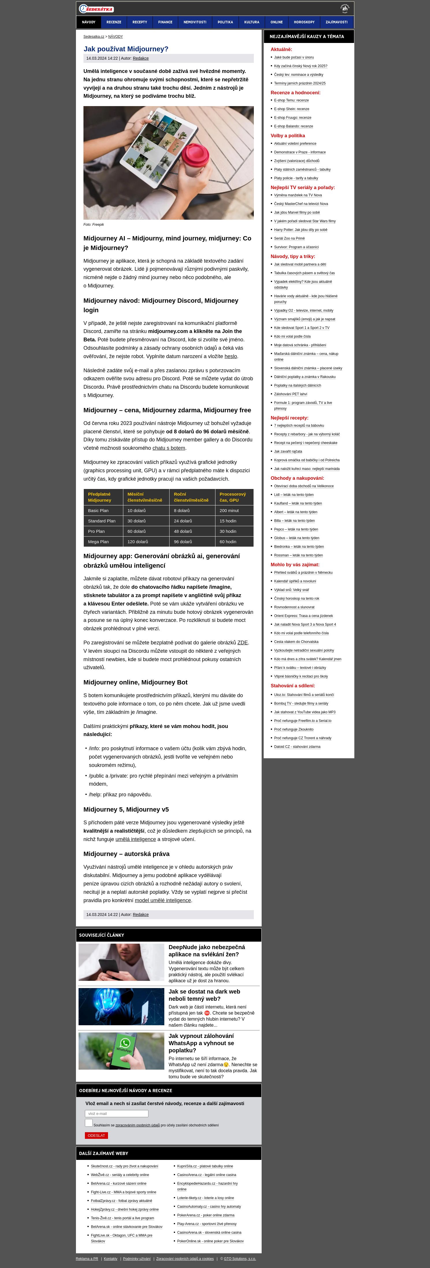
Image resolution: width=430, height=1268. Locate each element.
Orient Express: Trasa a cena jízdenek (303, 616)
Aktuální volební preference (295, 144)
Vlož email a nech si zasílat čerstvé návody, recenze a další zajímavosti (164, 1103)
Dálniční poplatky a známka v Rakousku (305, 377)
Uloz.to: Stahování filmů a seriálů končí (304, 695)
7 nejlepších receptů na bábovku (299, 426)
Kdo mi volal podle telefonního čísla (301, 633)
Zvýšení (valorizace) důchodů (297, 161)
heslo (231, 356)
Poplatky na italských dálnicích (297, 385)
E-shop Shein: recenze (291, 109)
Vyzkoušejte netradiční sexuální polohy (304, 650)
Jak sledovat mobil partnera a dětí (300, 264)
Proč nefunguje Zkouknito (294, 729)
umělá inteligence (136, 839)
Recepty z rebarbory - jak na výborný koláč (307, 434)
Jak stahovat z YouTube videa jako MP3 (305, 712)
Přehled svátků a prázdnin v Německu (303, 573)
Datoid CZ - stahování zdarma (297, 747)
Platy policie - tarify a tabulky (296, 178)
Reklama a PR (87, 1259)
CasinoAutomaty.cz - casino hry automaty (209, 1207)
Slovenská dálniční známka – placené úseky (308, 368)
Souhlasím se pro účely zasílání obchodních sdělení (156, 1125)
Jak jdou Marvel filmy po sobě (297, 212)
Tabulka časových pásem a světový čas (304, 273)
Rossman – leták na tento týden (298, 555)
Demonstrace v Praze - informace (300, 152)
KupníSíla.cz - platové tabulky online (205, 1166)
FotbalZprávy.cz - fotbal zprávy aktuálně (121, 1201)
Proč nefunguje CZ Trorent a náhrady (303, 738)
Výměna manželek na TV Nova (298, 195)
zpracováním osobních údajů (138, 1125)
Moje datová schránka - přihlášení (300, 345)
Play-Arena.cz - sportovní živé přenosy (207, 1224)
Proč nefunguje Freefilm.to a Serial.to (303, 721)
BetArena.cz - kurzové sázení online (118, 1184)
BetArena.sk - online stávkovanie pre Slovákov (126, 1227)
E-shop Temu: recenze (291, 100)
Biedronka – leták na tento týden (299, 547)
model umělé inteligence (163, 900)
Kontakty (111, 1259)
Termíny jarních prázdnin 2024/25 (300, 83)
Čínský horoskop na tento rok (296, 599)
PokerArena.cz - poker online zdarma (205, 1215)
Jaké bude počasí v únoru (294, 57)
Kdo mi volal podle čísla (292, 336)
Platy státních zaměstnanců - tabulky (302, 170)
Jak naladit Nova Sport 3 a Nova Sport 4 (305, 624)
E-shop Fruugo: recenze (293, 118)
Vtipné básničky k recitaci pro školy (301, 676)
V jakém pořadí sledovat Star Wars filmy (305, 221)
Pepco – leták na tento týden (296, 529)
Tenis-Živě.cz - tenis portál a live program (122, 1218)
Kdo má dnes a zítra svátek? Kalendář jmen (308, 659)
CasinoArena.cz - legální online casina (206, 1175)
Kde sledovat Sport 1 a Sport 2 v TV (302, 328)
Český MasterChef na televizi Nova (301, 204)
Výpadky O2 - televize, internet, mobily (304, 310)
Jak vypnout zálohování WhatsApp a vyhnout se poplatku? (201, 1043)
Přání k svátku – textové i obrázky (300, 668)
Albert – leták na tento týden (295, 512)
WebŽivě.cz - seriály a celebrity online (120, 1175)
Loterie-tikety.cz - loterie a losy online (205, 1198)
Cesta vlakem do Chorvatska (296, 642)
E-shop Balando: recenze (293, 126)
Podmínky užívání (136, 1259)
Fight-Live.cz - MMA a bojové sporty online (123, 1192)
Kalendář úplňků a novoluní (295, 581)
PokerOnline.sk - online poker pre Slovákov (210, 1241)
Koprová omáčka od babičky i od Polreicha (307, 460)
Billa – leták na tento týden (294, 521)
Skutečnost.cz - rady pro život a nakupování (124, 1166)
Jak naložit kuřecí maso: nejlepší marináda (307, 469)
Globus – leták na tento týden (296, 538)
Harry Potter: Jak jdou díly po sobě (300, 230)
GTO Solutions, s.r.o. (240, 1259)
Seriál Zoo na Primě (289, 238)
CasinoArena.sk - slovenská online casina (209, 1233)
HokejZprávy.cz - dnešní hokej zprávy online (125, 1209)
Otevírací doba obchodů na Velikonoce (304, 486)
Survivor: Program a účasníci (296, 247)
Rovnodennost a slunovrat (294, 607)
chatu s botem (168, 448)
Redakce (141, 58)
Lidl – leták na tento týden (294, 495)
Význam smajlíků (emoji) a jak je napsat (304, 319)
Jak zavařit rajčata (288, 451)
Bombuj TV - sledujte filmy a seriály (301, 703)
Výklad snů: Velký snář (291, 590)
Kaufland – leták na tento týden (298, 503)
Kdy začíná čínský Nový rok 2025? (300, 66)
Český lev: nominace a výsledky (298, 75)
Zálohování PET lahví (291, 394)
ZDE (242, 643)
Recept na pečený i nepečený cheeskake (306, 443)
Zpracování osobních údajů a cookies (185, 1259)
